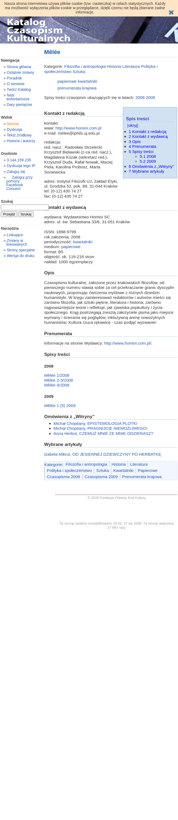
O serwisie (16, 84)
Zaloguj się (16, 171)
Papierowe (148, 470)
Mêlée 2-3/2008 (58, 380)
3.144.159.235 (19, 160)
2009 (150, 97)
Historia (114, 66)
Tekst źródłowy (19, 135)
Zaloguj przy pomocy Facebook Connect (19, 183)
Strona (13, 124)
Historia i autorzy (21, 141)
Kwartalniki (123, 470)
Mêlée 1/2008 (56, 375)
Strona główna (19, 67)
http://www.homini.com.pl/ (127, 343)
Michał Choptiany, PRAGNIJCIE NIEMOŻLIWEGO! (100, 428)
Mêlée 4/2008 (56, 385)
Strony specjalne (21, 250)
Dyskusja (14, 129)
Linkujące (15, 235)
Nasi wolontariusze (17, 97)
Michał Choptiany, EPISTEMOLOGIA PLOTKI (95, 423)
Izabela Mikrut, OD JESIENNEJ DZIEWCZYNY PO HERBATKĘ (102, 454)
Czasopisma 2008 (63, 476)
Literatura (131, 66)
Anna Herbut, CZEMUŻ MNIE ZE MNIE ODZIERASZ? (103, 433)
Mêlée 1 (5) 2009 (59, 405)
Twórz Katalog (19, 89)
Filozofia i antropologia (85, 66)
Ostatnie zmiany (20, 72)
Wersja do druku (20, 256)
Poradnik (14, 78)
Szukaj (7, 201)
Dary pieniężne (19, 104)
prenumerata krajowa (76, 88)
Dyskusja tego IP (21, 166)
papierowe (67, 81)
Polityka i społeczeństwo (69, 470)
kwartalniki (87, 81)
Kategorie (53, 464)
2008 (139, 97)
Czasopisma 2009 (101, 476)
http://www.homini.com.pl (78, 128)
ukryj (132, 125)
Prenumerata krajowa (142, 476)
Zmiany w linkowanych (16, 242)
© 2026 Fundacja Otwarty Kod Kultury (117, 498)
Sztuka (78, 71)
